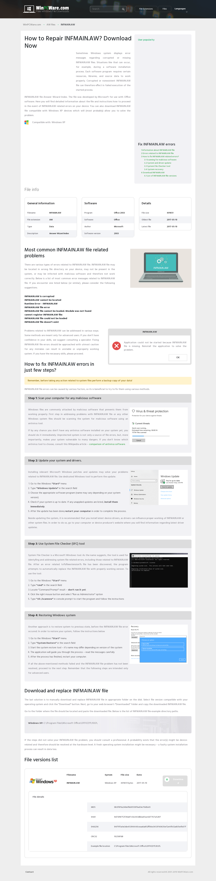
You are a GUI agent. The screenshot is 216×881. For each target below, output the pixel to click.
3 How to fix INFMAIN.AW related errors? (160, 156)
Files (165, 9)
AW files (51, 25)
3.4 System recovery (153, 169)
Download (178, 781)
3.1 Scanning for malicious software (160, 160)
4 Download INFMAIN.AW (153, 172)
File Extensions (146, 9)
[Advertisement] (49, 70)
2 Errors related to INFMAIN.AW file (157, 153)
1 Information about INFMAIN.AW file (158, 150)
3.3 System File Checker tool (157, 166)
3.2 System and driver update (157, 163)
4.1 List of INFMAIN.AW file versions (160, 176)
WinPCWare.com (32, 25)
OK (178, 358)
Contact (29, 872)
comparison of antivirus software (107, 444)
